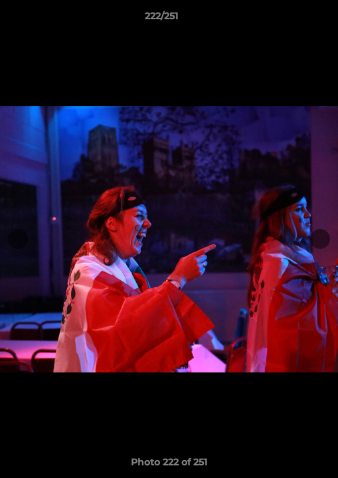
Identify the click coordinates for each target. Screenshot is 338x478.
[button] (290, 19)
